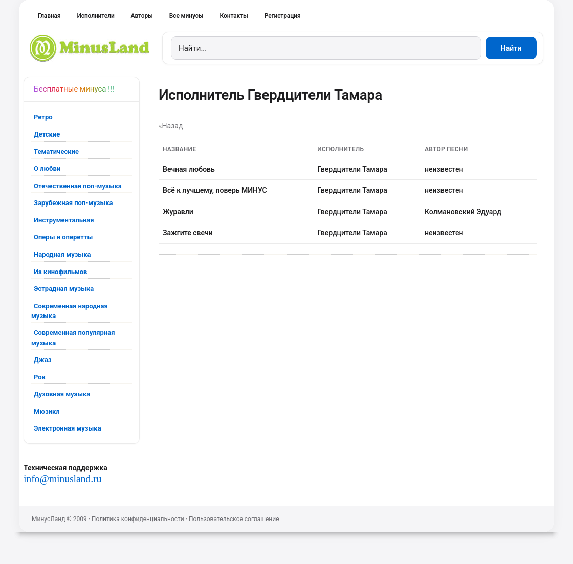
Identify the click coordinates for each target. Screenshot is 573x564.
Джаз (42, 360)
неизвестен (444, 169)
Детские (47, 134)
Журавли (178, 212)
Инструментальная (64, 220)
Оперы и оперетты (63, 237)
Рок (40, 377)
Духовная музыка (62, 394)
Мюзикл (47, 411)
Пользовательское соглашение (234, 519)
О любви (47, 168)
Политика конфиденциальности (138, 519)
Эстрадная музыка (64, 288)
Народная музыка (62, 254)
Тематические (56, 151)
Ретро (43, 117)
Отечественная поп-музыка (78, 186)
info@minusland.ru (62, 478)
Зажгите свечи (188, 233)
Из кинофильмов (60, 272)
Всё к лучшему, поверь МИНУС (215, 190)
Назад (172, 126)
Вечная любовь (189, 169)
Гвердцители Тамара (352, 169)
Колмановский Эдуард (463, 212)
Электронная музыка (67, 428)
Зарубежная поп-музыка (73, 203)
